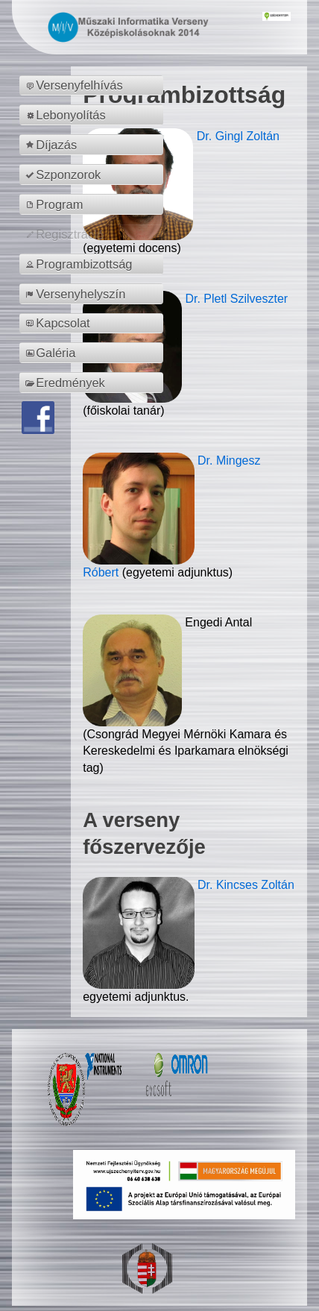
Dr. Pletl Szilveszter (236, 298)
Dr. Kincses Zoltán (246, 884)
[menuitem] (93, 86)
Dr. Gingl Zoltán (238, 136)
